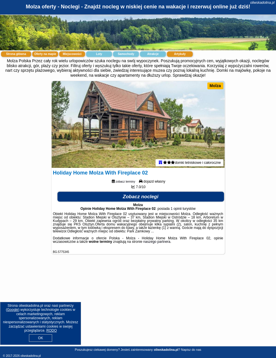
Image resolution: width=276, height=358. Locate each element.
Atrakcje (152, 54)
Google (12, 310)
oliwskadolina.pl (262, 3)
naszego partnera (156, 242)
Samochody (126, 54)
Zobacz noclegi (140, 196)
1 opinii (176, 209)
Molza (215, 85)
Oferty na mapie (45, 54)
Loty (99, 54)
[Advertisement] (138, 304)
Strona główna (16, 54)
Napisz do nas (191, 349)
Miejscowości (72, 54)
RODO (51, 330)
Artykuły (180, 54)
